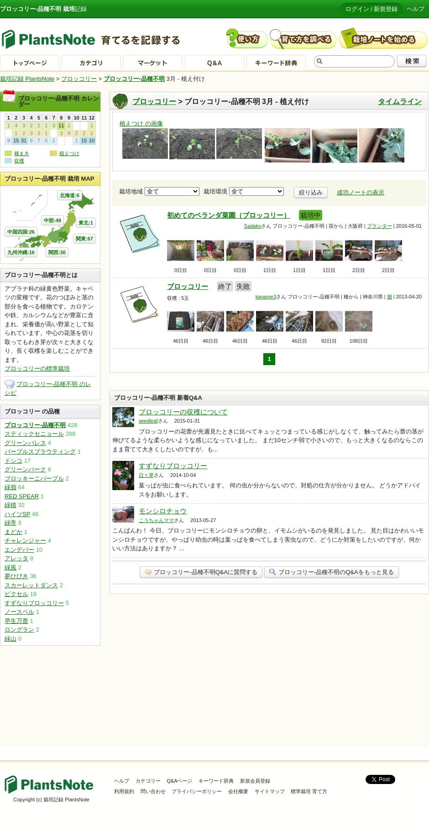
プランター (379, 226)
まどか (13, 531)
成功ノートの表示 (360, 192)
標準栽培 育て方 (309, 791)
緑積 (10, 505)
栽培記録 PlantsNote (27, 78)
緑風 (10, 567)
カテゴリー (148, 781)
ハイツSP (17, 514)
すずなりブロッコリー (173, 466)
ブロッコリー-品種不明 (134, 78)
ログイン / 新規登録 (371, 8)
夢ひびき (16, 576)
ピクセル (16, 594)
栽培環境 (244, 191)
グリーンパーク (25, 469)
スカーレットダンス (31, 585)
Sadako (252, 226)
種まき (21, 153)
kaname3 (266, 296)
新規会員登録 (255, 781)
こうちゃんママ (156, 520)
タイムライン (400, 101)
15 (16, 140)
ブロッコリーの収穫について (183, 412)
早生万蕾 (16, 620)
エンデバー (19, 549)
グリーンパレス (25, 442)
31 (23, 140)
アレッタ (16, 558)
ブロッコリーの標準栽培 (37, 368)
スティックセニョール (34, 433)
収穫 (19, 160)
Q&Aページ (179, 781)
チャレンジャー (25, 540)
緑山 (10, 638)
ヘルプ (415, 8)
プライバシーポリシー (197, 791)
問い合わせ (153, 791)
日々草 (146, 475)
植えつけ (69, 153)
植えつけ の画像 (141, 123)
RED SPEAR (22, 496)
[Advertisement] (50, 696)
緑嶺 (10, 487)
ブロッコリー (79, 78)
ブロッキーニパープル (34, 478)
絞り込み (311, 192)
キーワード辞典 (216, 781)
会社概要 (238, 791)
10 (91, 140)
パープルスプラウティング (40, 451)
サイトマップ (270, 791)
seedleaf (148, 420)
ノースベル (19, 611)
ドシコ (13, 460)
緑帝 (10, 522)
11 (61, 125)
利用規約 (124, 791)
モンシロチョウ (163, 511)
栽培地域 (159, 191)
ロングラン (19, 629)
